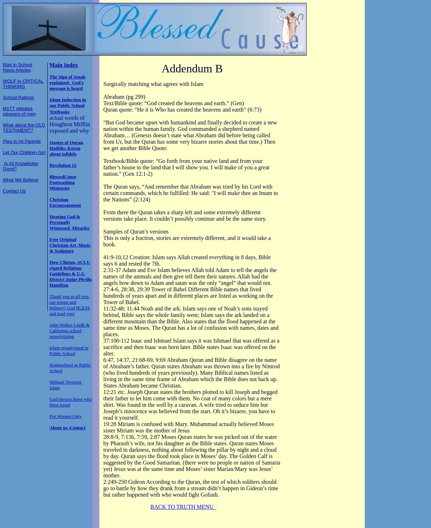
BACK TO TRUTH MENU (183, 507)
